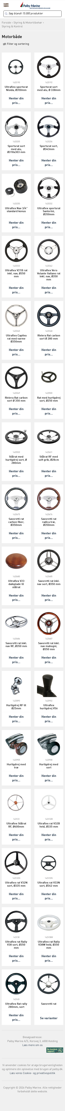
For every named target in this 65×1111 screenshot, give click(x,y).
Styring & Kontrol (12, 26)
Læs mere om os (32, 1045)
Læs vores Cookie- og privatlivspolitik (32, 1073)
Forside (6, 22)
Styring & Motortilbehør (28, 22)
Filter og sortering (16, 44)
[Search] (32, 14)
